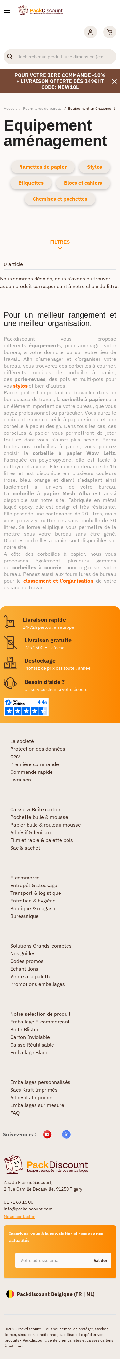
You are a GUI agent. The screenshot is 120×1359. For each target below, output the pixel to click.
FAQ (15, 1113)
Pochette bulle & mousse (39, 817)
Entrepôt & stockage (33, 885)
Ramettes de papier (43, 167)
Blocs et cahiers (83, 183)
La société (22, 741)
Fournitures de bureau (42, 108)
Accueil (10, 108)
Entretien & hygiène (33, 900)
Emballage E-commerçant (40, 1021)
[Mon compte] (90, 32)
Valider (100, 1260)
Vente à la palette (31, 976)
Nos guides (23, 953)
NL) (90, 1294)
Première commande (34, 764)
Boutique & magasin (33, 908)
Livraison (20, 779)
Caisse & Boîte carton (35, 809)
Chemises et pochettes (60, 199)
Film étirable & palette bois (41, 840)
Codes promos (27, 961)
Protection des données (37, 749)
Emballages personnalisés (40, 1082)
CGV (15, 756)
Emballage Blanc (29, 1052)
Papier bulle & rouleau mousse (45, 824)
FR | (81, 1294)
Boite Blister (24, 1029)
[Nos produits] (7, 10)
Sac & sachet (25, 848)
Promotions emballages (37, 984)
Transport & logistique (35, 893)
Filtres (60, 245)
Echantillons (24, 969)
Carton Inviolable (30, 1037)
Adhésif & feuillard (31, 832)
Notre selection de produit (40, 1014)
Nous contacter (19, 1216)
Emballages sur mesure (37, 1105)
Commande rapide (31, 772)
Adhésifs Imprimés (32, 1097)
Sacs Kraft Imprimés (34, 1090)
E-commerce (25, 877)
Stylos (94, 167)
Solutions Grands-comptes (41, 945)
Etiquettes (31, 183)
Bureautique (24, 916)
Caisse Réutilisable (32, 1044)
